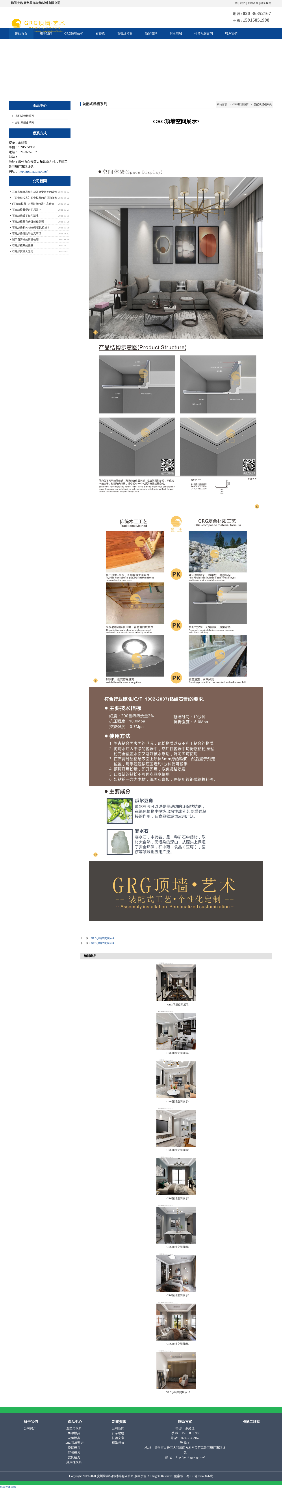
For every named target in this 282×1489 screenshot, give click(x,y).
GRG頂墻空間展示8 (102, 943)
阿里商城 (176, 33)
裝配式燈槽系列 (262, 104)
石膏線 (100, 33)
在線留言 (253, 3)
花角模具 (74, 1438)
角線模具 (74, 1433)
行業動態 (118, 1433)
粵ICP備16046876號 (199, 1476)
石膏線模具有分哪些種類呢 (28, 221)
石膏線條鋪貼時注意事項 (26, 233)
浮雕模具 (74, 1452)
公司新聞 (118, 1428)
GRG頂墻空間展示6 (102, 938)
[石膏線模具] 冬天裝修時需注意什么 (33, 203)
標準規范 (118, 1442)
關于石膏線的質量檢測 (25, 239)
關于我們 (240, 3)
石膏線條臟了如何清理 (25, 215)
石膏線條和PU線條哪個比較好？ (31, 227)
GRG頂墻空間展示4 (178, 1150)
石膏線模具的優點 (22, 245)
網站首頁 (21, 33)
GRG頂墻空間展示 (178, 1004)
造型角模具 (74, 1428)
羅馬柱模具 (74, 1462)
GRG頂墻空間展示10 (178, 1392)
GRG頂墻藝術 (73, 33)
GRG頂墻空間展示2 (178, 1053)
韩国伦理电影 (8, 1487)
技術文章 (118, 1438)
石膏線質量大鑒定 (22, 251)
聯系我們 (265, 3)
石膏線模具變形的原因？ (26, 209)
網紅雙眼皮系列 (24, 122)
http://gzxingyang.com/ (33, 171)
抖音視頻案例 (203, 33)
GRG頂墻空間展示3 (178, 1101)
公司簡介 (30, 1428)
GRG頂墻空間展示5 (178, 1198)
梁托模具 (74, 1457)
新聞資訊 (151, 33)
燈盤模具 (74, 1447)
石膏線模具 (125, 33)
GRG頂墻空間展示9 (178, 1343)
